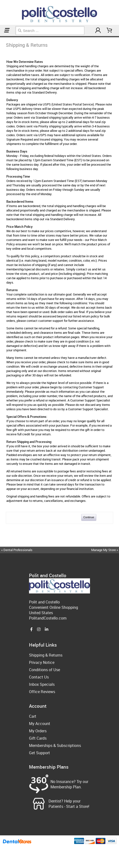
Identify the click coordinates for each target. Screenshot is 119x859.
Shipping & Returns (45, 655)
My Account (39, 723)
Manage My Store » (105, 550)
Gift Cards (38, 738)
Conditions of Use (44, 669)
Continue (88, 517)
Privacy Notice (41, 662)
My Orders (38, 731)
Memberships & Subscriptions (55, 745)
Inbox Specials (42, 684)
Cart (32, 716)
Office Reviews (42, 691)
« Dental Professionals (16, 550)
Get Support (39, 752)
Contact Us (39, 677)
